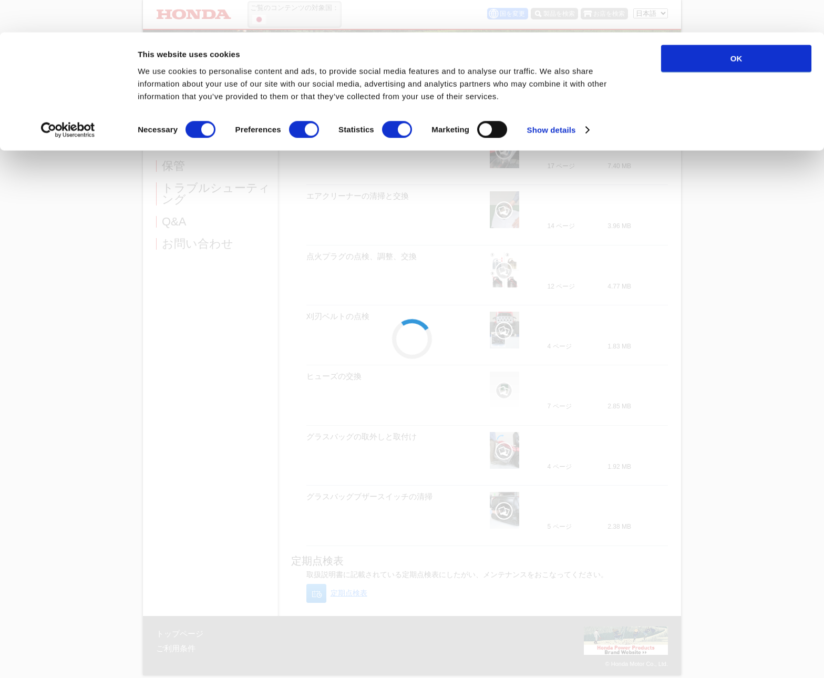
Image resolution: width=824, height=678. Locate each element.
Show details (551, 97)
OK (736, 26)
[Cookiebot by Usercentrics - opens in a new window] (68, 98)
